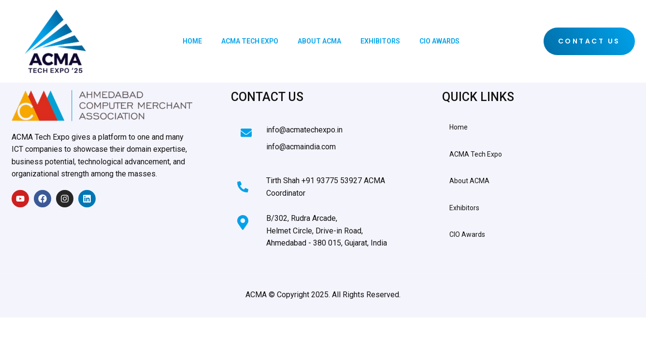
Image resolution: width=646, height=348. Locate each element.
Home (192, 41)
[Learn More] (317, 133)
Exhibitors (380, 41)
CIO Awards (439, 41)
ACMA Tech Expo (249, 41)
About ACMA (319, 41)
